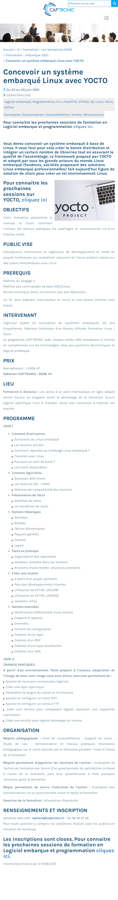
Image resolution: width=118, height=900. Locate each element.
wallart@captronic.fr (48, 818)
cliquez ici (82, 126)
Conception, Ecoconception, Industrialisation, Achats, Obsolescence (54, 114)
